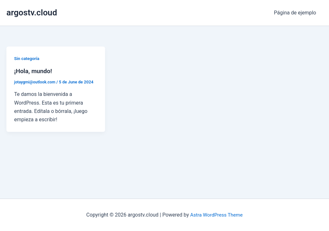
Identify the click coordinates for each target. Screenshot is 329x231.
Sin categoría (27, 58)
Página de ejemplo (296, 13)
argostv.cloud (31, 12)
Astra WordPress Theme (216, 215)
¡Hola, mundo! (34, 71)
